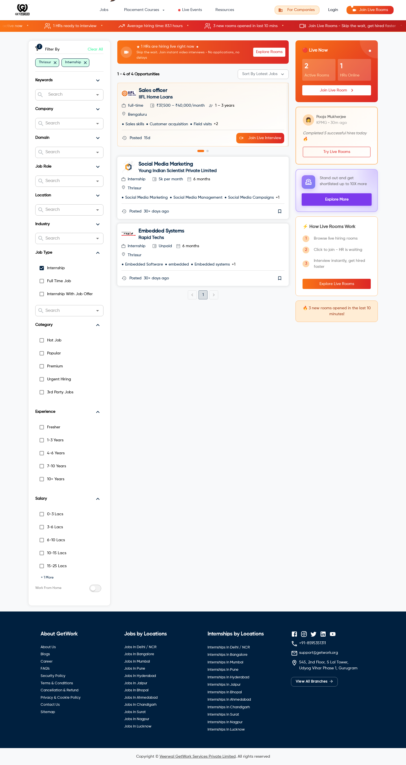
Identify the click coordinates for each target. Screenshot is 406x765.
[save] (279, 211)
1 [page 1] (203, 295)
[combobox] (69, 95)
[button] (203, 26)
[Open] (98, 95)
